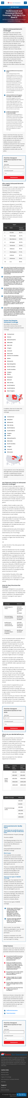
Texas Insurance (10, 1013)
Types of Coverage (6, 1077)
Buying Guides (4, 1072)
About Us (3, 1087)
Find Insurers (14, 177)
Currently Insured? (8, 170)
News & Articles (5, 1090)
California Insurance (12, 1010)
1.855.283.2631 (22, 1094)
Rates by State (5, 1074)
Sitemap (3, 1081)
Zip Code (6, 164)
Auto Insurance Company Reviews (10, 1079)
